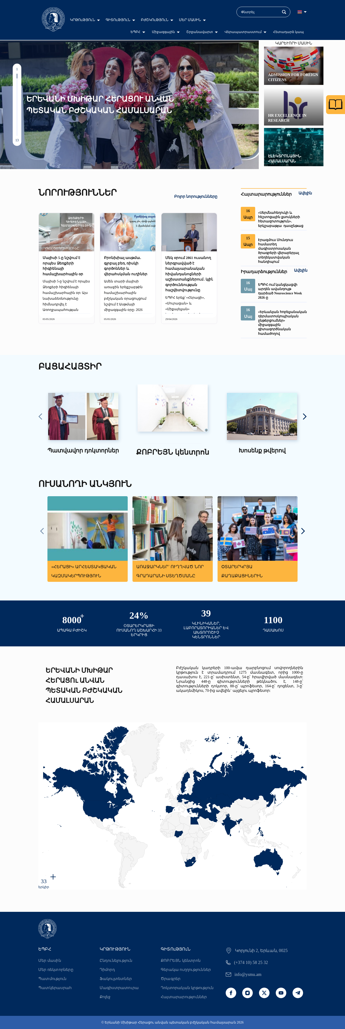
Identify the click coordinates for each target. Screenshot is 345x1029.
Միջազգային (163, 32)
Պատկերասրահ (55, 988)
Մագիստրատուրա (119, 988)
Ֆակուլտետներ (116, 979)
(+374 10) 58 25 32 (251, 962)
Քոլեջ (105, 997)
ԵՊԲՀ (135, 32)
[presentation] (40, 417)
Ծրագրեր (170, 979)
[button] (17, 76)
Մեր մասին (49, 960)
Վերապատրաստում (243, 32)
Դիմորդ (107, 970)
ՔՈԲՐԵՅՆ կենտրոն (181, 960)
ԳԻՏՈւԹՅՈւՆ (118, 20)
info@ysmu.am (248, 974)
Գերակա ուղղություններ (186, 970)
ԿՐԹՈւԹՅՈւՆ (82, 20)
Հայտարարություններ (184, 997)
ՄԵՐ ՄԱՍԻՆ (190, 20)
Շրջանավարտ (199, 32)
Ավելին (305, 193)
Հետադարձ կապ (288, 32)
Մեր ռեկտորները (55, 970)
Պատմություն (52, 979)
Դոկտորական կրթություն (187, 988)
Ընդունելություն (116, 960)
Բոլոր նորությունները (195, 196)
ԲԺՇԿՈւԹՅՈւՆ (154, 20)
